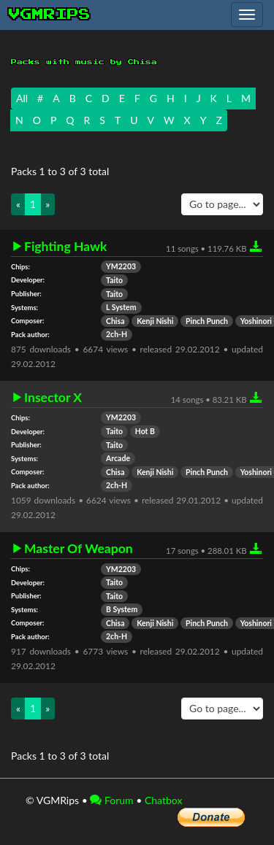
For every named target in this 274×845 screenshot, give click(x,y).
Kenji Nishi (155, 321)
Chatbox (164, 800)
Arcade (118, 458)
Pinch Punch (207, 321)
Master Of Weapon (78, 548)
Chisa (115, 321)
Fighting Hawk (65, 246)
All (22, 98)
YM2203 (121, 266)
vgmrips (50, 14)
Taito (114, 280)
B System (121, 609)
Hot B (145, 431)
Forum (111, 800)
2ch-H (116, 334)
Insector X (53, 397)
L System (121, 307)
